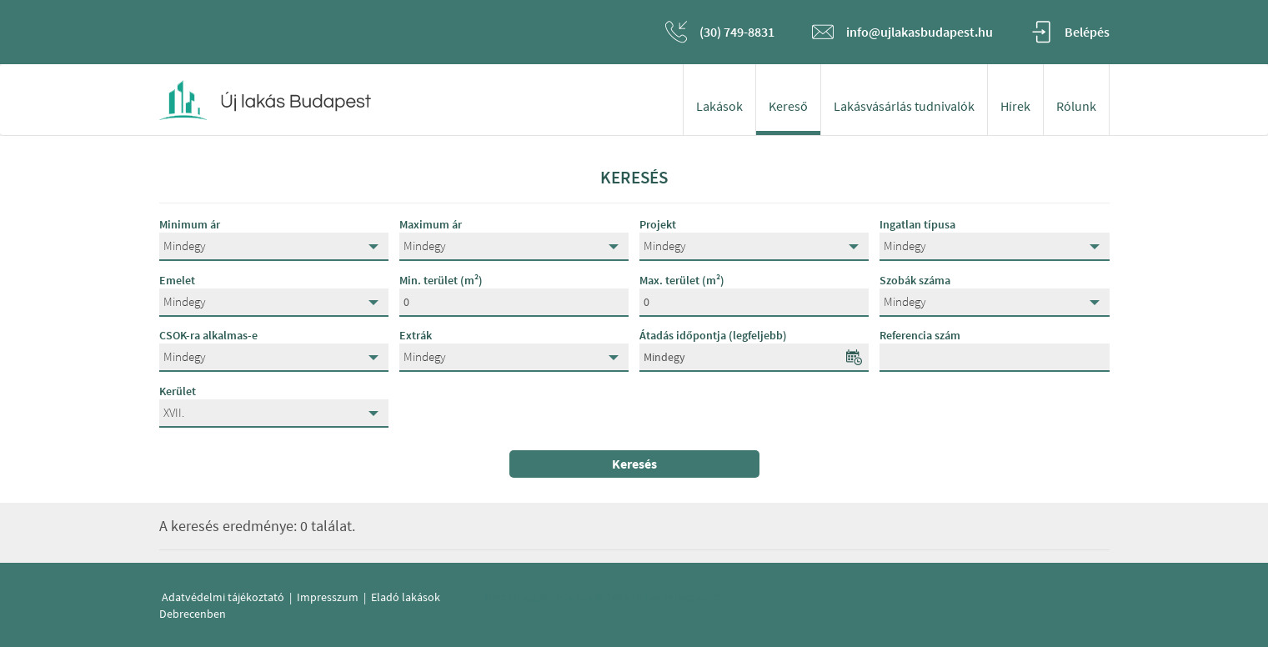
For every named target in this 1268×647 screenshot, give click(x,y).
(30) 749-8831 (736, 31)
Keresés (634, 463)
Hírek (1015, 106)
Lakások (719, 106)
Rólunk (1076, 106)
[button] (274, 247)
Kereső (788, 106)
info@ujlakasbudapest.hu (919, 31)
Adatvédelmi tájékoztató (223, 596)
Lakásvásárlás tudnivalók (904, 106)
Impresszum (327, 596)
